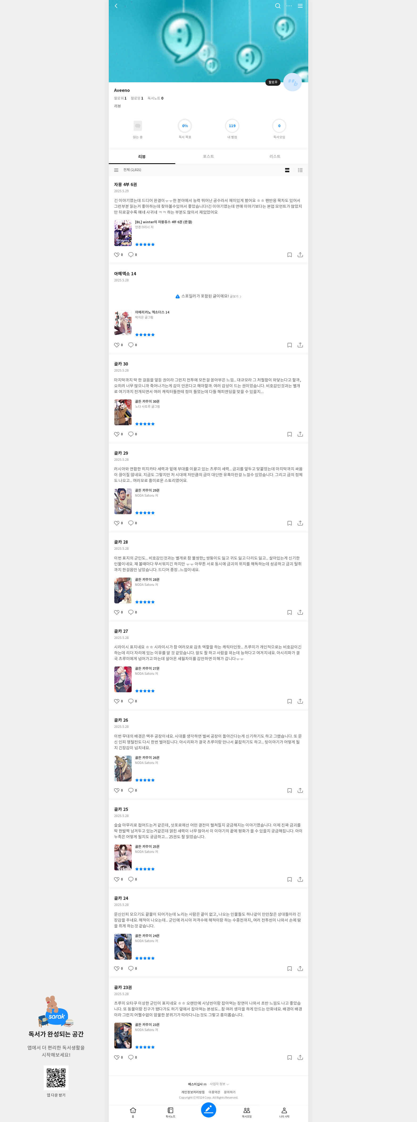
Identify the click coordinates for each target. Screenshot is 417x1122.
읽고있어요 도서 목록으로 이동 (138, 126)
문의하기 (230, 1092)
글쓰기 (208, 1109)
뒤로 (116, 5)
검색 (278, 5)
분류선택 (116, 170)
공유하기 (300, 254)
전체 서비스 (300, 5)
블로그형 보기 (287, 170)
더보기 (289, 5)
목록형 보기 (300, 170)
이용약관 (214, 1092)
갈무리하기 (289, 254)
